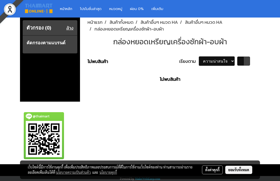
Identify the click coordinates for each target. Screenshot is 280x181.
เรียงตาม (189, 61)
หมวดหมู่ (115, 9)
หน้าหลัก (66, 9)
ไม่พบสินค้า (98, 61)
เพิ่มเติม (157, 9)
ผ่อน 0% (137, 9)
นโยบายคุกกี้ (108, 172)
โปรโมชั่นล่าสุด (91, 9)
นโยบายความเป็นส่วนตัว (73, 172)
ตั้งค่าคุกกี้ (212, 169)
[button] (175, 9)
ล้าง (70, 28)
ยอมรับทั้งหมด (238, 169)
